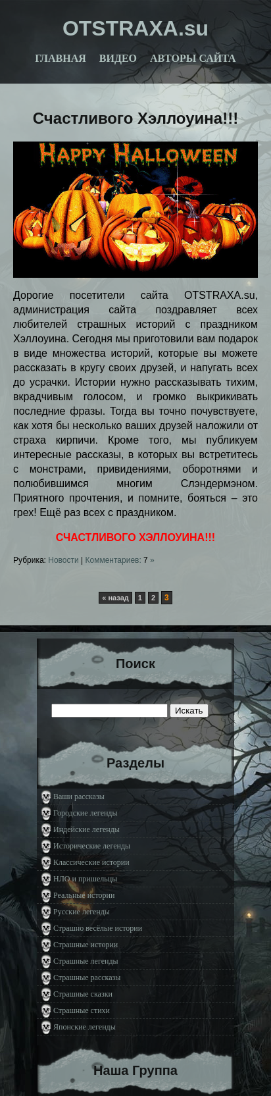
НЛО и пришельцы (85, 878)
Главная (60, 58)
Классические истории (91, 862)
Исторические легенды (91, 845)
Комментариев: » (120, 560)
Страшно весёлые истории (97, 928)
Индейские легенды (86, 829)
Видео (118, 58)
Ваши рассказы (79, 796)
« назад (115, 598)
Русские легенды (81, 911)
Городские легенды (85, 813)
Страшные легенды (85, 961)
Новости (63, 560)
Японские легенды (84, 1026)
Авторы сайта (193, 58)
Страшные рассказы (86, 977)
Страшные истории (85, 944)
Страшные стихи (81, 1010)
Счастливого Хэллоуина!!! (135, 118)
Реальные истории (83, 895)
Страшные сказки (82, 994)
